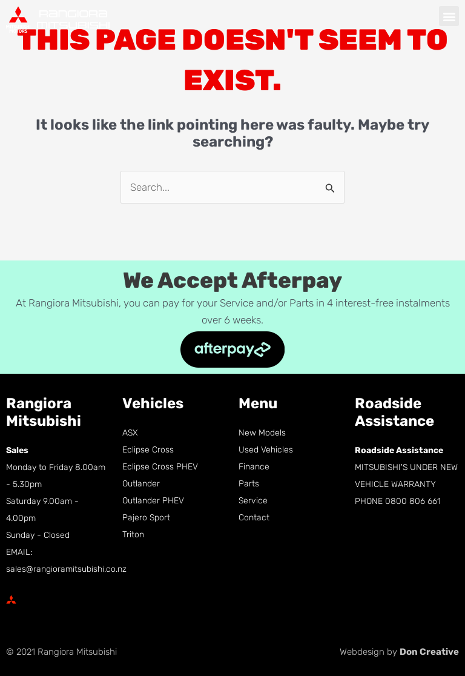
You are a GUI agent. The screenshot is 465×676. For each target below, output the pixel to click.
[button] (449, 16)
